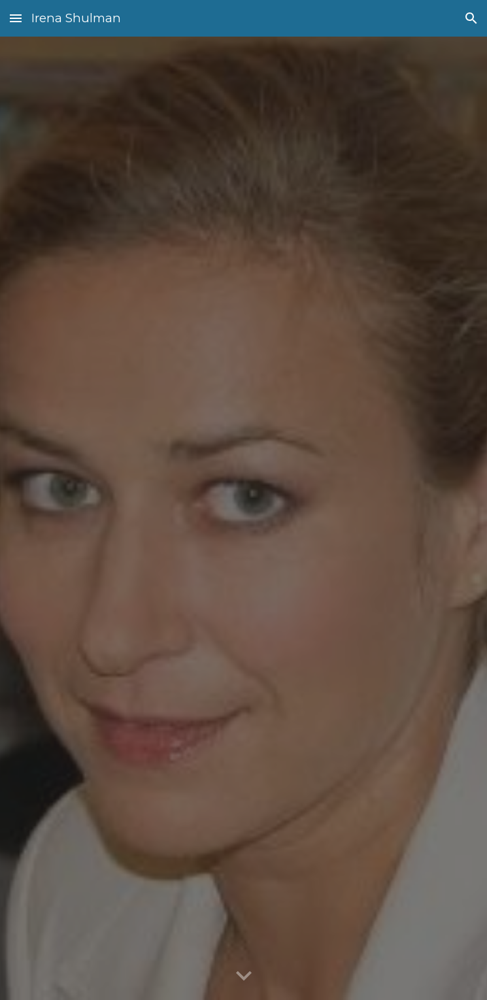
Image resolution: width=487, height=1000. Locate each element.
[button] (15, 18)
